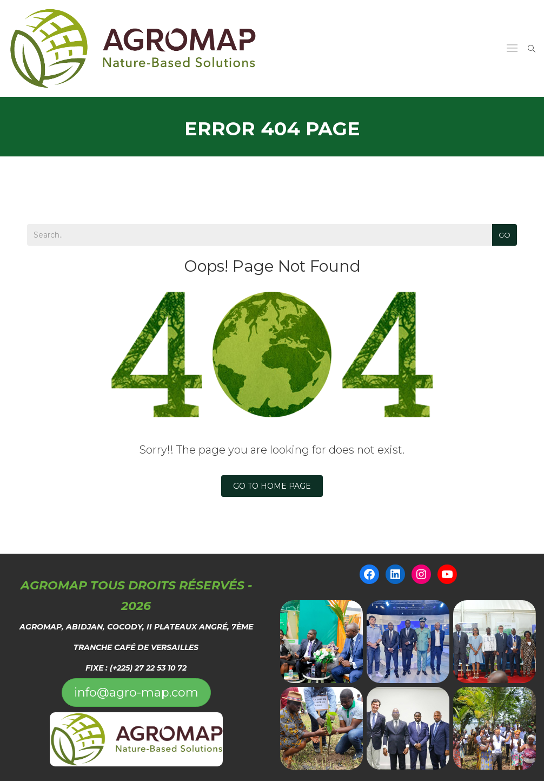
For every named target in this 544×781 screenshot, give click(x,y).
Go (504, 235)
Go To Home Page (272, 486)
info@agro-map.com (136, 692)
